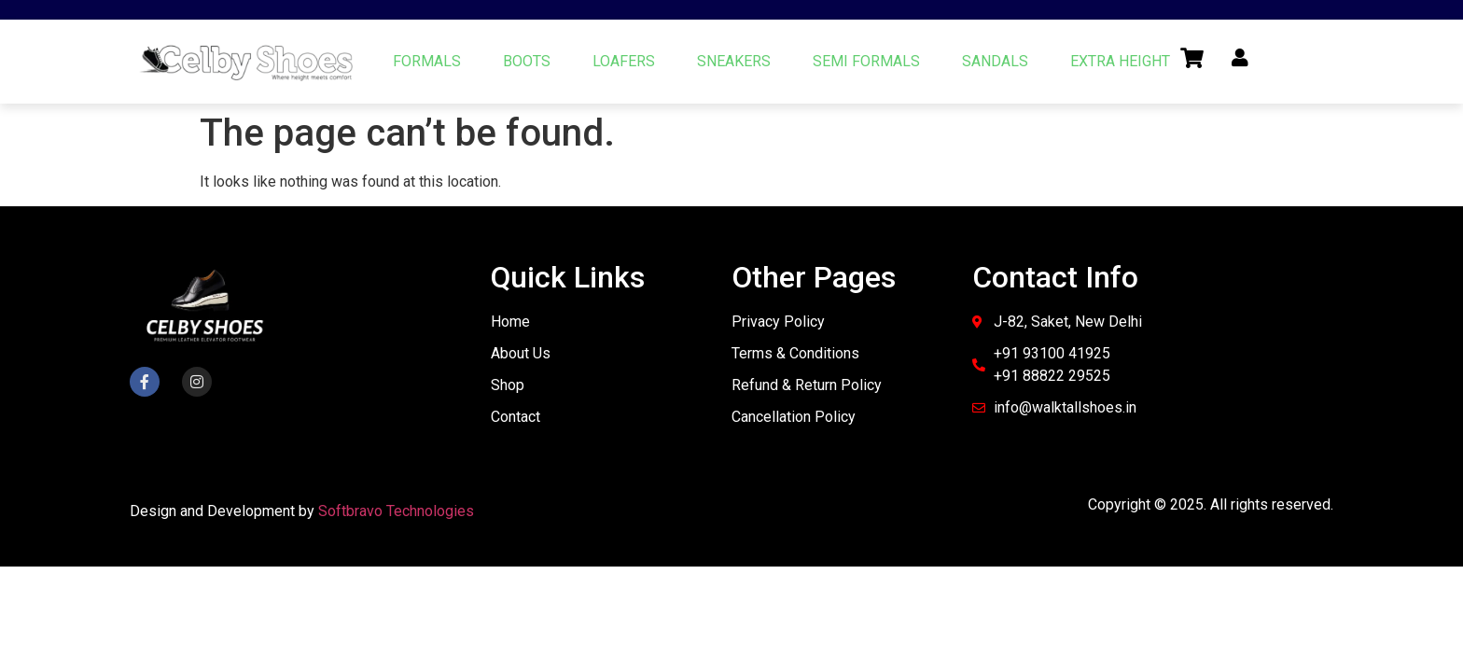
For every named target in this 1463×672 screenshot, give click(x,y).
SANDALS (995, 61)
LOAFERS (623, 61)
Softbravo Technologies (396, 511)
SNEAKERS (734, 61)
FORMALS (427, 61)
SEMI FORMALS (866, 61)
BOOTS (526, 61)
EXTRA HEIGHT (1120, 61)
